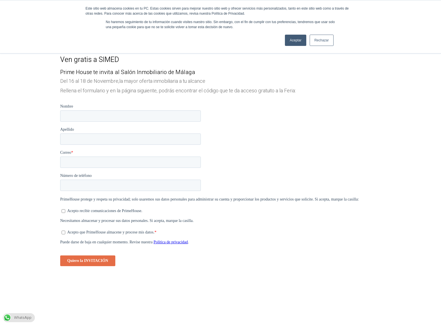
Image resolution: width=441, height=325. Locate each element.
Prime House (76, 72)
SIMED (109, 60)
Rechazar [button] (321, 40)
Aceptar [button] (295, 40)
